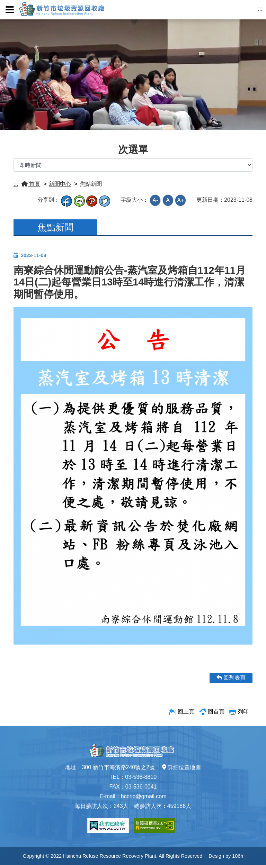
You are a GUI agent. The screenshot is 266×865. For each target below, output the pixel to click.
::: (260, 9)
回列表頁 (231, 678)
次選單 (133, 149)
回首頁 (216, 711)
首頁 (30, 184)
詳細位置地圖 (181, 767)
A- (155, 200)
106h (237, 856)
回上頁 (186, 711)
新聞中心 (60, 184)
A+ (180, 200)
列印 (243, 711)
